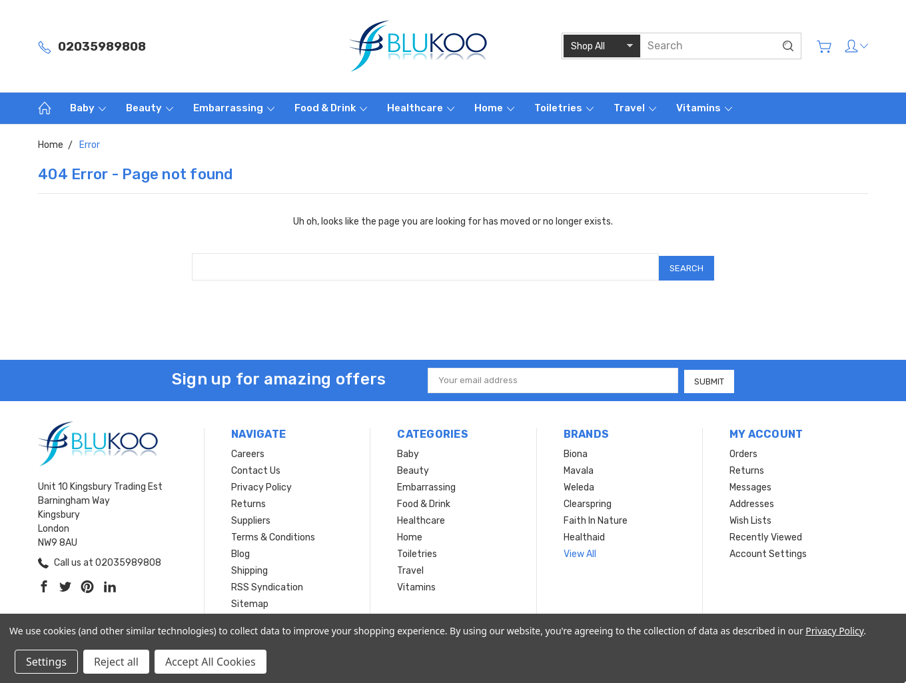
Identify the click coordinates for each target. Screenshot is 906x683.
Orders (743, 450)
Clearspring (588, 500)
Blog (240, 550)
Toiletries (564, 108)
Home (494, 108)
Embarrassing (233, 108)
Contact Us (255, 467)
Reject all (116, 661)
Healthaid (584, 534)
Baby (88, 108)
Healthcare (420, 108)
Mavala (579, 467)
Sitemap (249, 600)
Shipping (249, 567)
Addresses (751, 500)
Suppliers (250, 517)
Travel (635, 108)
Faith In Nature (596, 517)
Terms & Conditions (273, 534)
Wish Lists (750, 517)
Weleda (579, 484)
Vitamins (704, 108)
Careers (247, 450)
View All (580, 550)
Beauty (149, 108)
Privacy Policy (261, 484)
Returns (248, 500)
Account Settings (768, 550)
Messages (750, 484)
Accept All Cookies (210, 661)
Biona (576, 450)
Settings (46, 661)
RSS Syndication (267, 584)
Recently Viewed (765, 534)
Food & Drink (330, 108)
